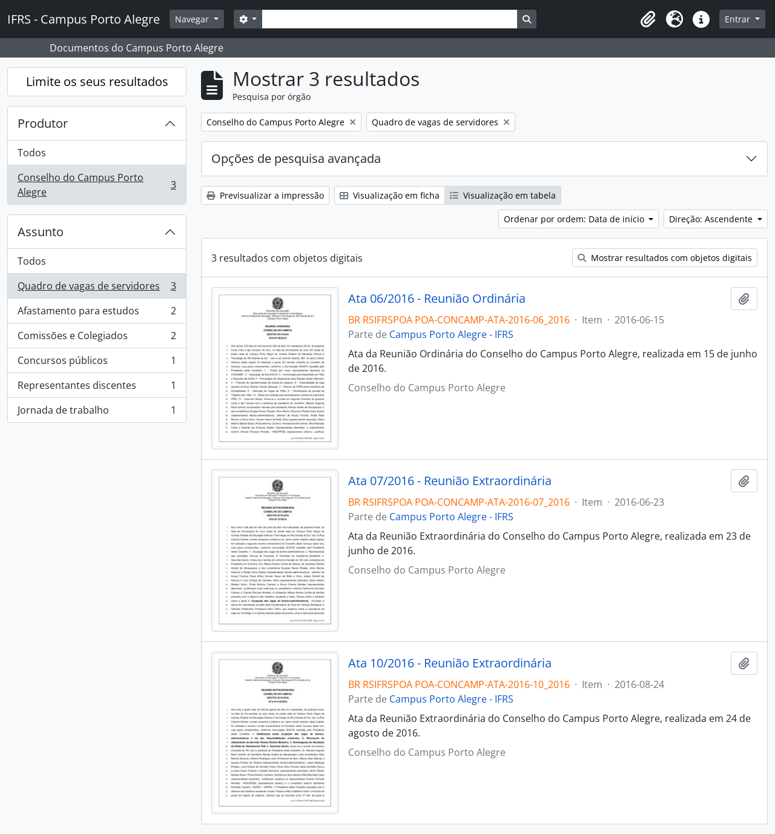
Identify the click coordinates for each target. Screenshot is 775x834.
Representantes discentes (96, 388)
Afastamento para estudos (96, 313)
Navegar (193, 19)
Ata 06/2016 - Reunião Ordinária (437, 298)
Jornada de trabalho (96, 412)
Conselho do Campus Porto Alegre (96, 185)
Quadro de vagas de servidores (96, 289)
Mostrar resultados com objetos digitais (665, 257)
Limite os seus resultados (97, 81)
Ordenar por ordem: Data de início (575, 219)
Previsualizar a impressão (265, 195)
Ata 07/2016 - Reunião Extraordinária (450, 481)
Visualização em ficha (390, 195)
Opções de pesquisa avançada (296, 158)
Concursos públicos (96, 363)
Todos (32, 152)
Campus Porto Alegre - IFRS (451, 334)
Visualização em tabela (503, 195)
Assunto (41, 231)
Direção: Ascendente (712, 219)
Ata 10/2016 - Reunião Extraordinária (450, 663)
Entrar (739, 19)
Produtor (43, 123)
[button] (648, 19)
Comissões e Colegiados (96, 338)
